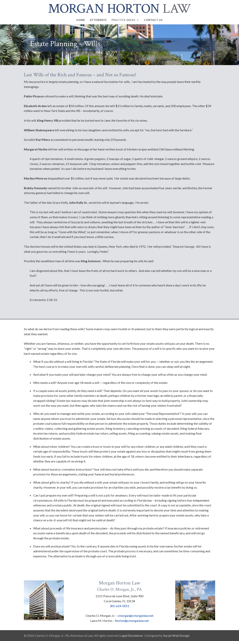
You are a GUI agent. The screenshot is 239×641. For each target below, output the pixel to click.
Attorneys (98, 20)
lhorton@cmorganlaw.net (132, 620)
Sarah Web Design (176, 635)
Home (80, 20)
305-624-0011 (119, 606)
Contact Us (153, 20)
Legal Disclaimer (131, 635)
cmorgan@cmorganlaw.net (135, 615)
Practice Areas (123, 20)
